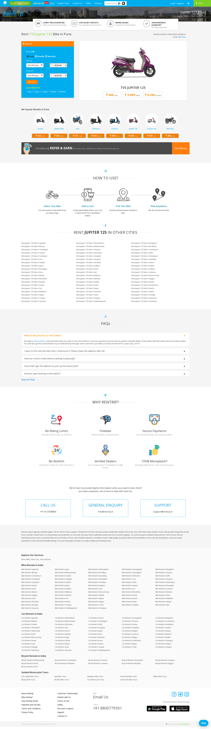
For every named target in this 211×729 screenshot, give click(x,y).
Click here (182, 37)
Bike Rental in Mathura (63, 594)
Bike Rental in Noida (129, 597)
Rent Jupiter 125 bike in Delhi (142, 253)
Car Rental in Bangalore (164, 620)
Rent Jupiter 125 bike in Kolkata (143, 269)
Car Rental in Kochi (28, 636)
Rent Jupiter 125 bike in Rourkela (88, 291)
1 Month (61, 91)
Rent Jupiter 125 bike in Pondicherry (144, 285)
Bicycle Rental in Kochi (29, 665)
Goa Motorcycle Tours (95, 682)
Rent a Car (35, 561)
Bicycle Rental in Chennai (97, 662)
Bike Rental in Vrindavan (97, 610)
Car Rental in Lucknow (130, 636)
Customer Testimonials (67, 695)
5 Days (44, 91)
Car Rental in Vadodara (30, 652)
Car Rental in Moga (62, 639)
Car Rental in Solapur (163, 646)
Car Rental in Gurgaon (96, 630)
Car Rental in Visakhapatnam (99, 652)
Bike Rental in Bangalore (164, 571)
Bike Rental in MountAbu (131, 594)
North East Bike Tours (128, 678)
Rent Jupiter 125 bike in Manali (32, 275)
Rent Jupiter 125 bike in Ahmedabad (90, 243)
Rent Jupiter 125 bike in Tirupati (33, 298)
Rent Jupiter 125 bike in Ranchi (142, 288)
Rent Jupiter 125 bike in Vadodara (144, 298)
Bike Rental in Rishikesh (164, 600)
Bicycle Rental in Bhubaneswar (32, 662)
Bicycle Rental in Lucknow (98, 665)
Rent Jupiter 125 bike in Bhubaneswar (90, 246)
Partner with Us (64, 699)
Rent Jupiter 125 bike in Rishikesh (33, 291)
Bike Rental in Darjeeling (97, 578)
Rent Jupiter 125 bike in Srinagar (143, 295)
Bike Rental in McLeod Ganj (98, 594)
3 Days (36, 91)
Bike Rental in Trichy (95, 607)
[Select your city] (202, 3)
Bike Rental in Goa (129, 581)
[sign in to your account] (177, 3)
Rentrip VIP (39, 3)
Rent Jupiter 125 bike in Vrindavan (144, 301)
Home (179, 16)
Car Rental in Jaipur (95, 633)
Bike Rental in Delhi (162, 578)
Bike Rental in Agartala (29, 571)
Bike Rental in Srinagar (29, 607)
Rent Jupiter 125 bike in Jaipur (32, 266)
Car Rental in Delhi (95, 626)
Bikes (186, 16)
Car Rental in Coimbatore (165, 623)
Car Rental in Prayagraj (164, 643)
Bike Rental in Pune (28, 600)
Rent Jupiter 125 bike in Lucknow (143, 272)
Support (60, 714)
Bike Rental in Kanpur (130, 587)
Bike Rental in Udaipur (130, 607)
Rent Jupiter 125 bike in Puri (31, 288)
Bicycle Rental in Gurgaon (165, 662)
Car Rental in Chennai (130, 623)
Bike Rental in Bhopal (29, 575)
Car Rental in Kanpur (163, 633)
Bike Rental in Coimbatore (31, 578)
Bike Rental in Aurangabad (132, 571)
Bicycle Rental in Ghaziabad (132, 662)
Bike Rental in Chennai (163, 575)
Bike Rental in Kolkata (63, 591)
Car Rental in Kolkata (63, 636)
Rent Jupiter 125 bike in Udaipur (88, 298)
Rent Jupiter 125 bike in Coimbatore (144, 249)
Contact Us (77, 3)
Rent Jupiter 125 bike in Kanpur (143, 266)
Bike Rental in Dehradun (131, 578)
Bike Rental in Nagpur (29, 597)
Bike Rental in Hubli (129, 584)
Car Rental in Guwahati (130, 630)
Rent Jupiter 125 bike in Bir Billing (143, 246)
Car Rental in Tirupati (96, 649)
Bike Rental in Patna (162, 597)
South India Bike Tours (128, 682)
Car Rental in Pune (28, 646)
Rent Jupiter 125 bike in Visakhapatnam (91, 301)
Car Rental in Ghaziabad (30, 630)
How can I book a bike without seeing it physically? (49, 358)
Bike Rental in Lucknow (164, 591)
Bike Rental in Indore (29, 587)
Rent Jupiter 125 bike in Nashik (87, 282)
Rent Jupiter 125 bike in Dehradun (89, 253)
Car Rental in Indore (62, 633)
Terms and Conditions (31, 710)
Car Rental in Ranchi (95, 646)
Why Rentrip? (27, 699)
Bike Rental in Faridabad (30, 581)
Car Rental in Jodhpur (130, 633)
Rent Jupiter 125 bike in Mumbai (88, 278)
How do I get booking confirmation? (42, 373)
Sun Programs (184, 726)
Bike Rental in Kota (95, 591)
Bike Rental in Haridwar (97, 584)
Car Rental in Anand (95, 620)
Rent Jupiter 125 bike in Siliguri (32, 295)
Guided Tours (63, 3)
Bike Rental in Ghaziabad (97, 581)
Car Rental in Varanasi (63, 652)
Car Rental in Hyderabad (30, 633)
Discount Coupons (65, 710)
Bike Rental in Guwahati (30, 584)
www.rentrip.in (39, 341)
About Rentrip (27, 695)
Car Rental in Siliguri (129, 646)
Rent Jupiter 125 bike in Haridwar (88, 262)
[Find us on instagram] (187, 697)
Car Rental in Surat (62, 649)
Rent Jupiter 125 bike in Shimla (142, 291)
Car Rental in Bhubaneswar (65, 623)
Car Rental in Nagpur (130, 639)
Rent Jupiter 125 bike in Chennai (88, 249)
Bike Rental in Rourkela (30, 604)
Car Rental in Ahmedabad (64, 620)
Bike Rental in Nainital (63, 597)
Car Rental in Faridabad (164, 626)
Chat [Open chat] (203, 723)
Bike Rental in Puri (61, 600)
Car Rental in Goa (61, 630)
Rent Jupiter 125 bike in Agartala (33, 243)
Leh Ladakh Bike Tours (29, 678)
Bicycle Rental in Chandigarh (65, 662)
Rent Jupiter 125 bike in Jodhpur (88, 266)
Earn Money (181, 148)
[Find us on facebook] (174, 697)
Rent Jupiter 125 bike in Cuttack (33, 253)
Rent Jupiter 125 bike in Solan (87, 295)
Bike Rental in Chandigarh (131, 575)
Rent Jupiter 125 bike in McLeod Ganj (145, 275)
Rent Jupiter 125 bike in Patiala (32, 285)
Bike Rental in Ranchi (129, 600)
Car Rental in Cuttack (29, 626)
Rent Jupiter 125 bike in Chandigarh (34, 249)
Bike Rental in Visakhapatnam (66, 610)
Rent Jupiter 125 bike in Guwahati (143, 259)
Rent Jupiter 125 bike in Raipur (87, 288)
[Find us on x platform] (180, 697)
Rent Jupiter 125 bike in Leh (86, 272)
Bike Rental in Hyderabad (165, 584)
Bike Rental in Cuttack (63, 578)
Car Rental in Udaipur (163, 649)
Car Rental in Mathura (163, 636)
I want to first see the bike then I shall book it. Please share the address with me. (64, 350)
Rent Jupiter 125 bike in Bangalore (144, 243)
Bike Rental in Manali (29, 594)
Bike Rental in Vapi (162, 607)
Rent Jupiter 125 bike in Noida (142, 282)
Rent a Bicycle (45, 561)
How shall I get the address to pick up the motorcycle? (51, 366)
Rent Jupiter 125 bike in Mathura (88, 275)
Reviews (98, 3)
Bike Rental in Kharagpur (164, 587)
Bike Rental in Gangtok (63, 581)
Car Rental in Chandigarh (97, 623)
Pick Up (29, 60)
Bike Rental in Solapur (163, 604)
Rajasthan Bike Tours (95, 678)
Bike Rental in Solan (129, 604)
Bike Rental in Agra (62, 571)
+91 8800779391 (107, 710)
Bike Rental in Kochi (28, 591)
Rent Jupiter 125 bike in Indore (142, 262)
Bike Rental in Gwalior (63, 584)
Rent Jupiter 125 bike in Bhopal (33, 246)
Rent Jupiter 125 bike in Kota (32, 272)
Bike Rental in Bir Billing (97, 575)
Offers (88, 3)
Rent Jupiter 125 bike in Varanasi (33, 301)
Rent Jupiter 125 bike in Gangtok (88, 256)
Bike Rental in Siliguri (96, 604)
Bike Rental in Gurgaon (164, 581)
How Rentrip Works (29, 703)
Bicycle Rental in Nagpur (164, 665)
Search (31, 82)
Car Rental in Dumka (129, 626)
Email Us (100, 699)
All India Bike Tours (61, 682)
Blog (52, 3)
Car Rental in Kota (95, 636)
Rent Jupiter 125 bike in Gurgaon (88, 259)
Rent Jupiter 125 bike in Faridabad (34, 256)
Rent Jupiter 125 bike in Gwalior (33, 262)
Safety (60, 707)
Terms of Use (63, 703)
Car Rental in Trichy (129, 649)
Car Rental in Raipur (62, 646)
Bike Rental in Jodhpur (96, 587)
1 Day (28, 91)
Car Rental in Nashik (162, 639)
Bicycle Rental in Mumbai (131, 665)
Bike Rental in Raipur (96, 600)
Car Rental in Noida (28, 643)
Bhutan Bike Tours (28, 682)
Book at (30, 51)
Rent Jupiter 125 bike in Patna (87, 285)
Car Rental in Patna (95, 643)
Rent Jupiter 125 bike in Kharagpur (34, 269)
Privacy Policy (27, 714)
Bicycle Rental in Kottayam (65, 665)
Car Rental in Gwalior (163, 630)
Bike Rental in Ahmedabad (98, 571)
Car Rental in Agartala (29, 620)
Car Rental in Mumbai (96, 639)
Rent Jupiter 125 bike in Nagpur (143, 278)
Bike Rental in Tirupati (63, 607)
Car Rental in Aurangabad (131, 620)
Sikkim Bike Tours (159, 678)
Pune (193, 16)
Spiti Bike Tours (60, 678)
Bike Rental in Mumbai (163, 594)
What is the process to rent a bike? (42, 335)
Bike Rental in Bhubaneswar (65, 575)
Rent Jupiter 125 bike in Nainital (33, 282)
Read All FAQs (28, 379)
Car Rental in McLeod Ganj (31, 639)
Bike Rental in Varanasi (29, 610)
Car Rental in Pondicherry (131, 643)
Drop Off (29, 71)
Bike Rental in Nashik (96, 597)
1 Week (53, 91)
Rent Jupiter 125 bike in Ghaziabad (144, 256)
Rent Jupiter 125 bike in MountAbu (34, 278)
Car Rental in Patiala (62, 643)
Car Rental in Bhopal (29, 623)
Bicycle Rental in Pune (29, 669)
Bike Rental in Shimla (62, 604)
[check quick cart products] (188, 3)
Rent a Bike (25, 561)
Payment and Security (30, 707)
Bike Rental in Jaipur (62, 587)
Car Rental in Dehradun (64, 626)
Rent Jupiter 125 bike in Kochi (87, 269)
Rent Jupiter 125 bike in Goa (31, 259)
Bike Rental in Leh (128, 591)
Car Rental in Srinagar (29, 649)
